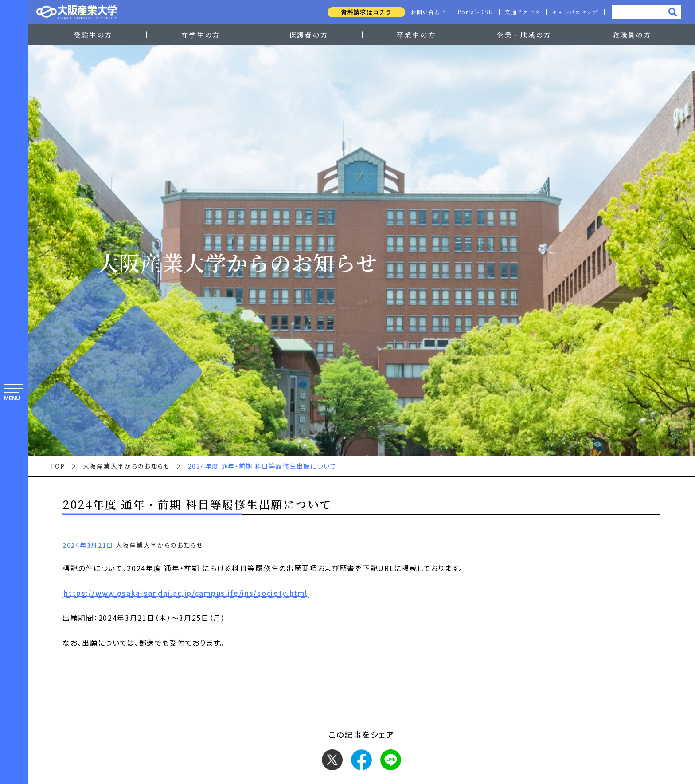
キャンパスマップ (575, 12)
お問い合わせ (424, 12)
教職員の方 (631, 34)
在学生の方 (200, 34)
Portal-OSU (472, 12)
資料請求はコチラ (361, 12)
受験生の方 (93, 34)
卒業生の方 (416, 34)
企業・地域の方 (523, 34)
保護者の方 (308, 34)
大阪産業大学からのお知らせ (126, 466)
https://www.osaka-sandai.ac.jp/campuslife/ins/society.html (185, 593)
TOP (57, 466)
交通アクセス (521, 12)
